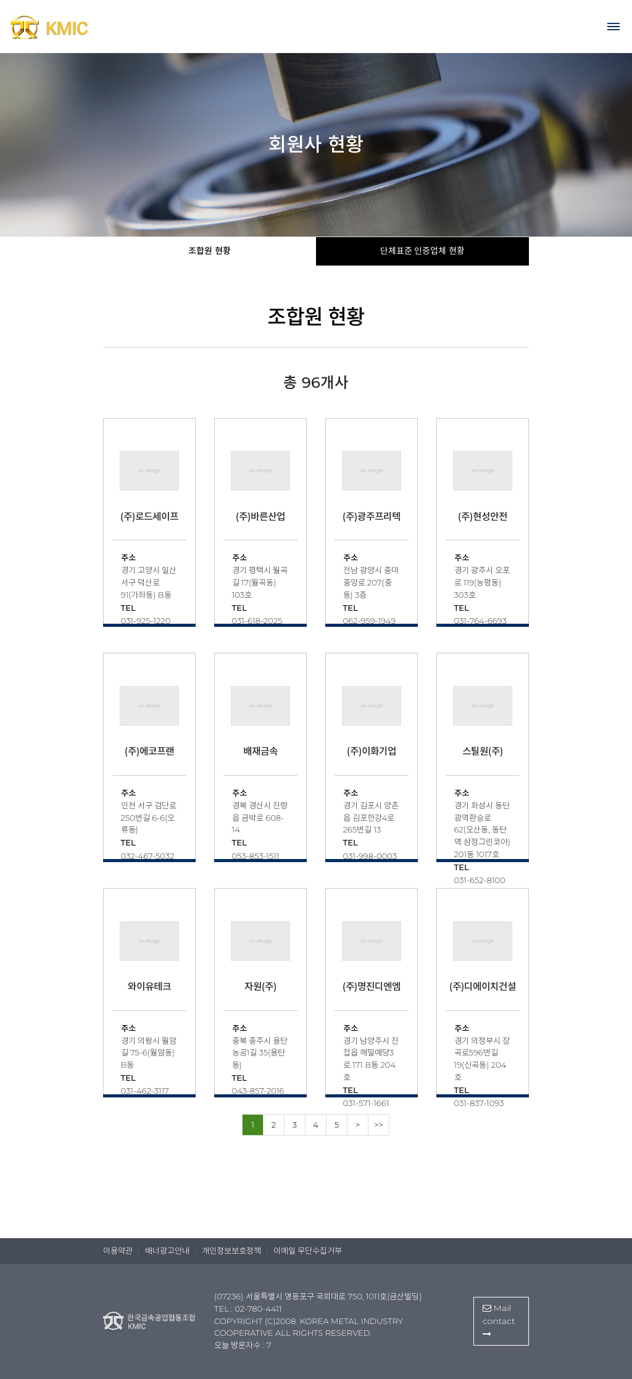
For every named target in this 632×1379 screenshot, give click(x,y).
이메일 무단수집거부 (307, 1250)
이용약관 (118, 1250)
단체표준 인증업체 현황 (422, 250)
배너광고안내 (167, 1250)
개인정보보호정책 (231, 1250)
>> (378, 1125)
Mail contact (499, 1320)
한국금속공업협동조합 (74, 26)
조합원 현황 (209, 250)
